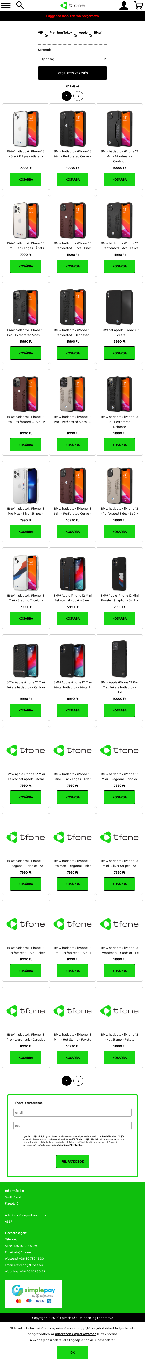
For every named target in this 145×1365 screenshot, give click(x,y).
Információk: (14, 1190)
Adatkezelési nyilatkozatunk (25, 1215)
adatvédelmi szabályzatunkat (67, 1145)
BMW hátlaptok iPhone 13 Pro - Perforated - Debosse (119, 421)
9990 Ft (26, 698)
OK (72, 1352)
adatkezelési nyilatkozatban (75, 1333)
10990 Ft (72, 167)
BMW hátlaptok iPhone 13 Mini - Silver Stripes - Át (119, 863)
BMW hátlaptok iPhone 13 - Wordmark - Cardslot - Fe (119, 950)
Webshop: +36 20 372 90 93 (25, 1271)
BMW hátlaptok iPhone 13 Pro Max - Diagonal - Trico (72, 863)
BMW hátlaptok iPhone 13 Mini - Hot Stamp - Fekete (72, 1037)
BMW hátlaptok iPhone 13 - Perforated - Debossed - (72, 332)
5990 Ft (119, 341)
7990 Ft (25, 167)
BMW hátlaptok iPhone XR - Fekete (119, 332)
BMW (97, 32)
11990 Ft (73, 254)
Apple (83, 32)
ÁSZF (8, 1221)
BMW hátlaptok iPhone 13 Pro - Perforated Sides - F (25, 332)
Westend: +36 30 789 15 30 (24, 1258)
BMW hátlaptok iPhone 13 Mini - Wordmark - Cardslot (119, 156)
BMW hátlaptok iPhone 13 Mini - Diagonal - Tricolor (119, 776)
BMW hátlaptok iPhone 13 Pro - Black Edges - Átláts (25, 245)
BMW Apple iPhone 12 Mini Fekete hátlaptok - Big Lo (119, 598)
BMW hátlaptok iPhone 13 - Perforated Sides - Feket (119, 245)
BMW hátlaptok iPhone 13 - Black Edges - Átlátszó (25, 154)
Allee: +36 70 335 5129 (21, 1245)
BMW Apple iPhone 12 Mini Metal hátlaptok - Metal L (73, 685)
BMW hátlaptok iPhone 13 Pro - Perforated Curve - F (72, 950)
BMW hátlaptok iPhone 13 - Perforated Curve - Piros (72, 245)
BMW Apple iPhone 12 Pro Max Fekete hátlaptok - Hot (119, 687)
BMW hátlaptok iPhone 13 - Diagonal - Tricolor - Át (25, 863)
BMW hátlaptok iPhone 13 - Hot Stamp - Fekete (119, 1037)
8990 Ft (72, 698)
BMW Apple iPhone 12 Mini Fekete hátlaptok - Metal (26, 776)
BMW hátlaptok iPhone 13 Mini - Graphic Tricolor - (25, 598)
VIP (40, 32)
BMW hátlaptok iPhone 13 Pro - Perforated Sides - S (72, 419)
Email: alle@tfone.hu (20, 1252)
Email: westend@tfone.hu (24, 1264)
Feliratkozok (72, 1161)
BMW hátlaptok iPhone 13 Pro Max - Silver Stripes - (25, 511)
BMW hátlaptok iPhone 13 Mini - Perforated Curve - (72, 154)
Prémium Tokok (61, 32)
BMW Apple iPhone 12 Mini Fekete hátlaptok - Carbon (25, 685)
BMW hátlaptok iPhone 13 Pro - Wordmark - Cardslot (26, 1037)
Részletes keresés (73, 73)
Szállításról (13, 1197)
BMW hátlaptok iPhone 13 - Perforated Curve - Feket (25, 950)
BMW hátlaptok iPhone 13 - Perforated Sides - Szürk (119, 511)
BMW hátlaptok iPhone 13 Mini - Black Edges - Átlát (72, 776)
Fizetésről (12, 1203)
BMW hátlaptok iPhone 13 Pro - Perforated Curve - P (26, 419)
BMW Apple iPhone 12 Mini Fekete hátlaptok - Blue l (73, 598)
